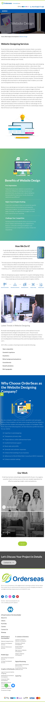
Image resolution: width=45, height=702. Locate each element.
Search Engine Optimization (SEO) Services (22, 665)
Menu (4, 11)
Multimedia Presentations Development (7, 676)
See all (22, 544)
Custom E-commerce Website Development (20, 640)
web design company (28, 55)
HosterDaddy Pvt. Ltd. (13, 600)
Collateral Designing (6, 688)
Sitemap (3, 632)
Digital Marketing (20, 661)
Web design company (12, 51)
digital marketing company (9, 589)
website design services (24, 262)
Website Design (30, 180)
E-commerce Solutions (22, 636)
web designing (22, 80)
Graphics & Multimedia (8, 669)
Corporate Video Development (5, 679)
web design (9, 89)
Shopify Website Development (19, 647)
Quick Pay (18, 676)
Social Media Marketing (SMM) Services (21, 668)
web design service (14, 87)
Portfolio (4, 623)
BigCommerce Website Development (20, 651)
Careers (3, 626)
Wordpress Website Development (20, 643)
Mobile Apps (5, 654)
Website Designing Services (15, 44)
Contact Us (9, 562)
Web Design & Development (12, 36)
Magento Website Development (19, 654)
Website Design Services (7, 641)
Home (2, 36)
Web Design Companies (31, 337)
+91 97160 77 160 (37, 7)
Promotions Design (6, 690)
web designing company (22, 424)
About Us (4, 618)
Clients (3, 620)
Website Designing (22, 325)
